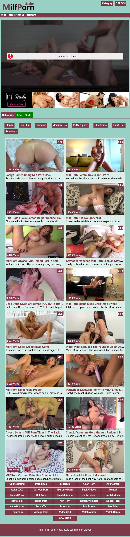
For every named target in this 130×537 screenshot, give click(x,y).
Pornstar (65, 506)
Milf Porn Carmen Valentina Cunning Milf (32, 475)
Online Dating (17, 483)
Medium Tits (60, 125)
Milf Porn (65, 500)
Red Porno (89, 506)
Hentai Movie (112, 495)
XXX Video (65, 517)
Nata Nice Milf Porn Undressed (85, 475)
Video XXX (65, 512)
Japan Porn (41, 500)
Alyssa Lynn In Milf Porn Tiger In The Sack (33, 432)
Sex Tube (113, 506)
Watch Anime (88, 512)
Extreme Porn (65, 489)
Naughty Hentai (89, 500)
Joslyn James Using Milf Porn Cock (28, 175)
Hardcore (41, 125)
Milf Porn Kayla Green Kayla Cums (27, 346)
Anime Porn (113, 483)
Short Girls (101, 125)
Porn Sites (41, 483)
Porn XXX (41, 506)
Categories (8, 115)
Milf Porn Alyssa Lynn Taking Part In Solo (32, 261)
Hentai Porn (17, 495)
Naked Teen (113, 500)
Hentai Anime (65, 495)
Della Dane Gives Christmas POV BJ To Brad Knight (38, 304)
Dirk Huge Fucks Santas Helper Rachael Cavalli (36, 218)
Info (19, 115)
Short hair (118, 125)
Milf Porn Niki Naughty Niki (83, 218)
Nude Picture (17, 506)
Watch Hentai (113, 512)
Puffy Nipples (80, 125)
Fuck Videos (89, 489)
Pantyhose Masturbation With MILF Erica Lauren (97, 389)
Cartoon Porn (41, 489)
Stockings (11, 131)
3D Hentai (65, 483)
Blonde (9, 125)
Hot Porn (41, 495)
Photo (28, 115)
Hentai (113, 489)
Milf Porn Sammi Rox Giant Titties (88, 175)
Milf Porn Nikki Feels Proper (24, 389)
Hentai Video (89, 495)
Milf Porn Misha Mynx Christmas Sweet (91, 304)
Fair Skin (25, 125)
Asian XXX (17, 489)
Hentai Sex (17, 500)
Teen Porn (17, 512)
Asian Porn (89, 483)
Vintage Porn (41, 512)
